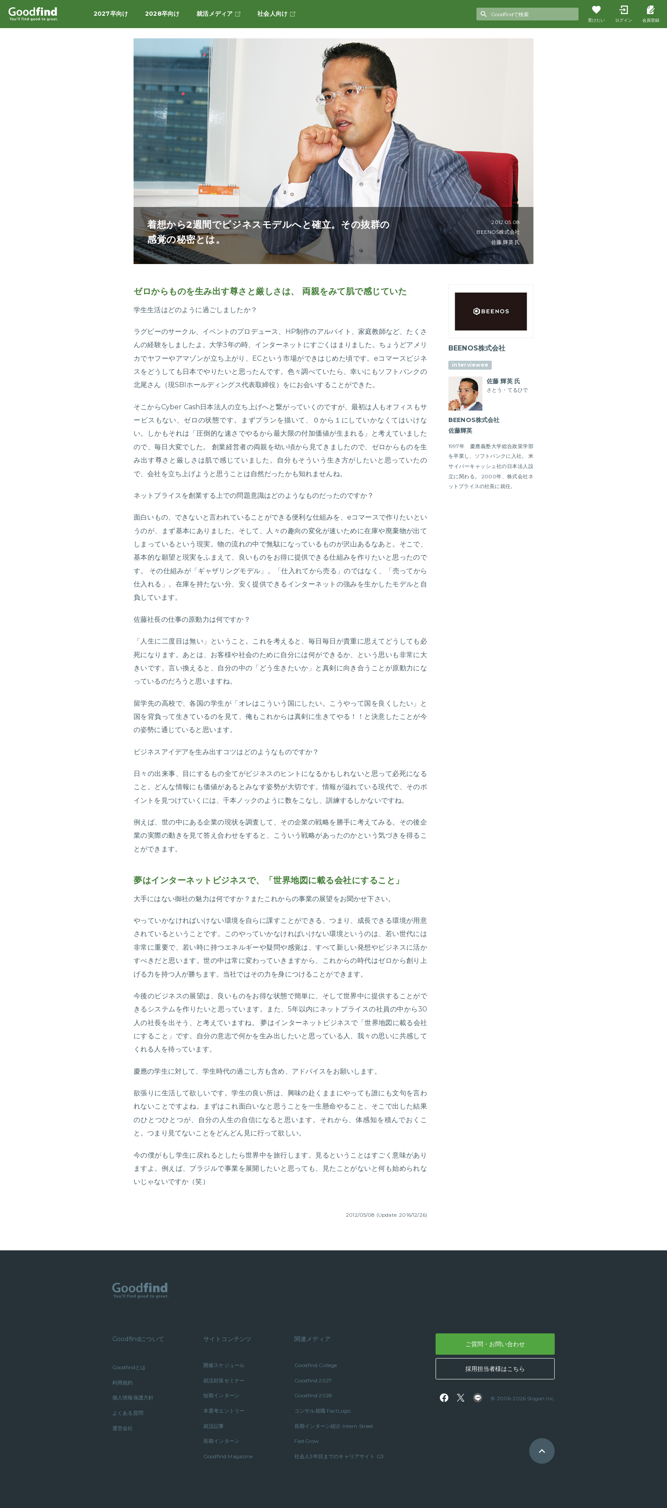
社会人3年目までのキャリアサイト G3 (339, 1456)
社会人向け (276, 13)
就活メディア (218, 13)
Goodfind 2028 (313, 1395)
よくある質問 (127, 1413)
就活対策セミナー (224, 1380)
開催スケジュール (224, 1365)
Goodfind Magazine (228, 1456)
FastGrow (306, 1441)
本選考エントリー (224, 1410)
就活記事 (213, 1426)
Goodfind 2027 (313, 1380)
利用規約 (122, 1382)
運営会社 (122, 1428)
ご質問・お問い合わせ (495, 1344)
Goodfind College (315, 1365)
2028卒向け (162, 13)
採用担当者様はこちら (495, 1369)
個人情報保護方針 (133, 1397)
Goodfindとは (129, 1367)
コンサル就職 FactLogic (322, 1410)
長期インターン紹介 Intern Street (334, 1426)
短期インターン (221, 1395)
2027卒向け (111, 13)
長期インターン (221, 1441)
